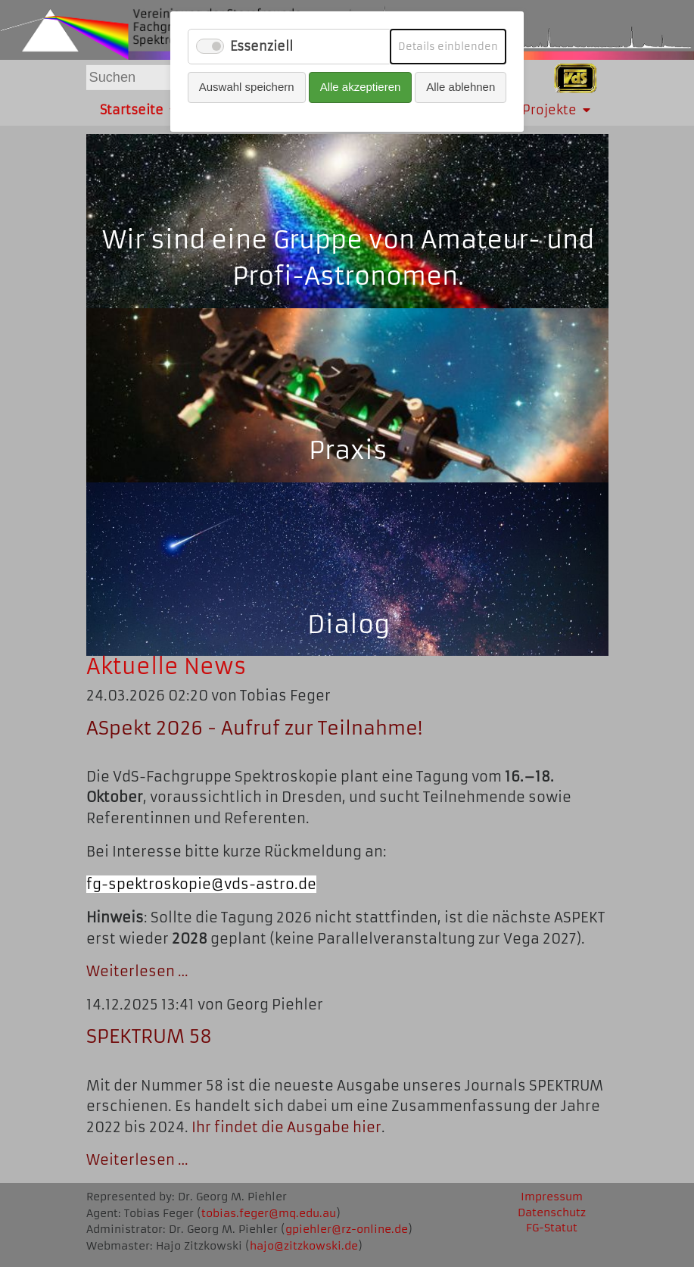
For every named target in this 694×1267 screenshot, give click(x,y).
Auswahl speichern (246, 86)
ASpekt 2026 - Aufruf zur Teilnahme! (254, 728)
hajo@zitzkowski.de (304, 1246)
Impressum (552, 1197)
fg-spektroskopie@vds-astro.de (201, 884)
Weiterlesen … (137, 971)
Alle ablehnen (460, 86)
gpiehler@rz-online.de (346, 1229)
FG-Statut (551, 1228)
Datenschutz (552, 1212)
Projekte (556, 109)
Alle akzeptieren (360, 86)
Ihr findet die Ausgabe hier (286, 1127)
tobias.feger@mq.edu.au (268, 1213)
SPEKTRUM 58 (149, 1036)
